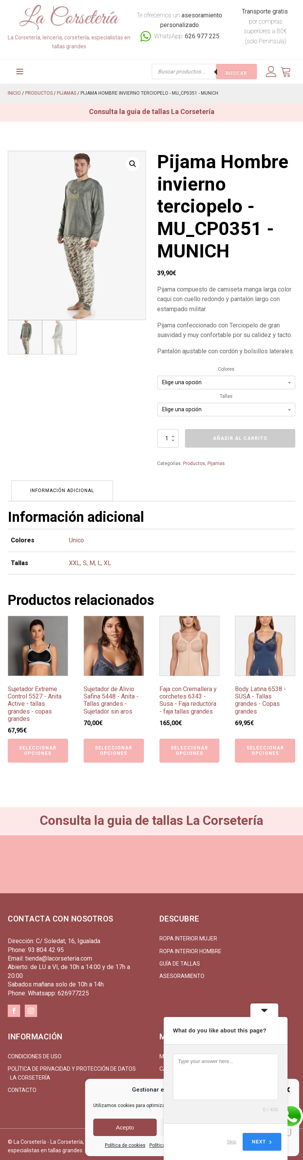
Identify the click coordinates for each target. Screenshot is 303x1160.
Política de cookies (125, 1145)
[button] (133, 161)
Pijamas (66, 90)
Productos (39, 90)
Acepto (125, 1127)
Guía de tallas (179, 960)
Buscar (236, 70)
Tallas (226, 393)
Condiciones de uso (35, 1052)
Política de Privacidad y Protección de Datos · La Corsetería (72, 1069)
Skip (231, 1142)
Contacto (22, 1086)
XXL (74, 559)
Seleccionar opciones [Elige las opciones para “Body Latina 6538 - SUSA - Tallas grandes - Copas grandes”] (265, 746)
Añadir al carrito (240, 435)
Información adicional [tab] (62, 487)
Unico (76, 536)
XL (107, 559)
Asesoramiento (181, 972)
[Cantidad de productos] (168, 435)
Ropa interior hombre (190, 947)
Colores (226, 366)
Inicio (14, 90)
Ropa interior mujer (188, 935)
